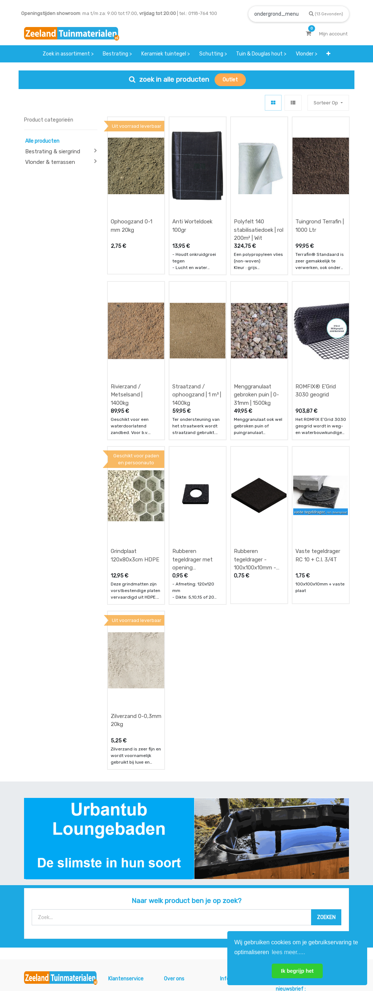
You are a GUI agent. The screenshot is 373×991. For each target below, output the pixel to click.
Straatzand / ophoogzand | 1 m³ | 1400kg (196, 334)
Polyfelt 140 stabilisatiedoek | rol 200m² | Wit (258, 200)
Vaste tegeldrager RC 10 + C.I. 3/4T (317, 465)
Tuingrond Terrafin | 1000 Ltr (319, 196)
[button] (328, 53)
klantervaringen (182, 888)
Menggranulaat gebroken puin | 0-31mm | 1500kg (256, 334)
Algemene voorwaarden (150, 961)
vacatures (175, 917)
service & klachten (129, 917)
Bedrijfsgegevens (209, 961)
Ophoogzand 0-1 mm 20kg (131, 196)
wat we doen (178, 874)
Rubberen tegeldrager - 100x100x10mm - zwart (255, 469)
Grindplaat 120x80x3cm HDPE (135, 465)
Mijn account (96, 961)
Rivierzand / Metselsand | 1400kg (126, 334)
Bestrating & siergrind (52, 151)
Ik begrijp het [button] (297, 971)
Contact (44, 915)
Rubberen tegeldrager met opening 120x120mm (192, 469)
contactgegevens (240, 896)
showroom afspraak (232, 878)
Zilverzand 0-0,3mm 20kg (136, 600)
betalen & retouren (129, 888)
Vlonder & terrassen (50, 162)
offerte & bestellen (130, 874)
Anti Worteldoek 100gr (192, 196)
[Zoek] (326, 14)
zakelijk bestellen (183, 903)
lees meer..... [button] (288, 952)
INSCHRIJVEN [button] (327, 885)
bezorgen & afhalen (130, 903)
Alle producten (42, 141)
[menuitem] (68, 53)
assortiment (233, 910)
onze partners (236, 924)
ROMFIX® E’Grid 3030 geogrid (315, 330)
